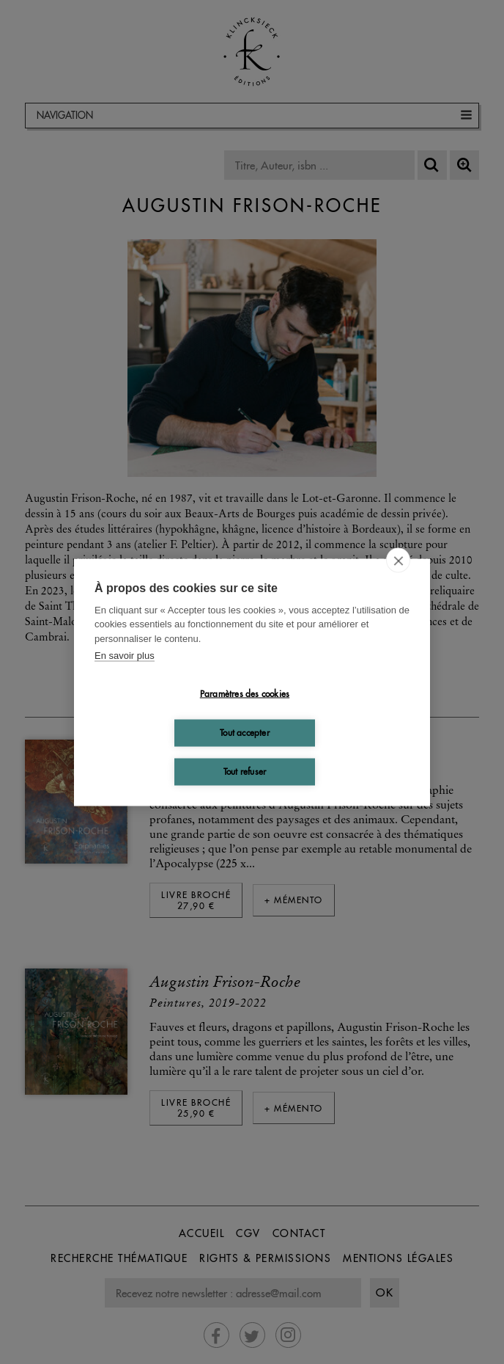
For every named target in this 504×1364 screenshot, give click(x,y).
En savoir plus (124, 655)
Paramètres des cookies (244, 693)
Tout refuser (244, 771)
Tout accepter (245, 732)
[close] (398, 559)
